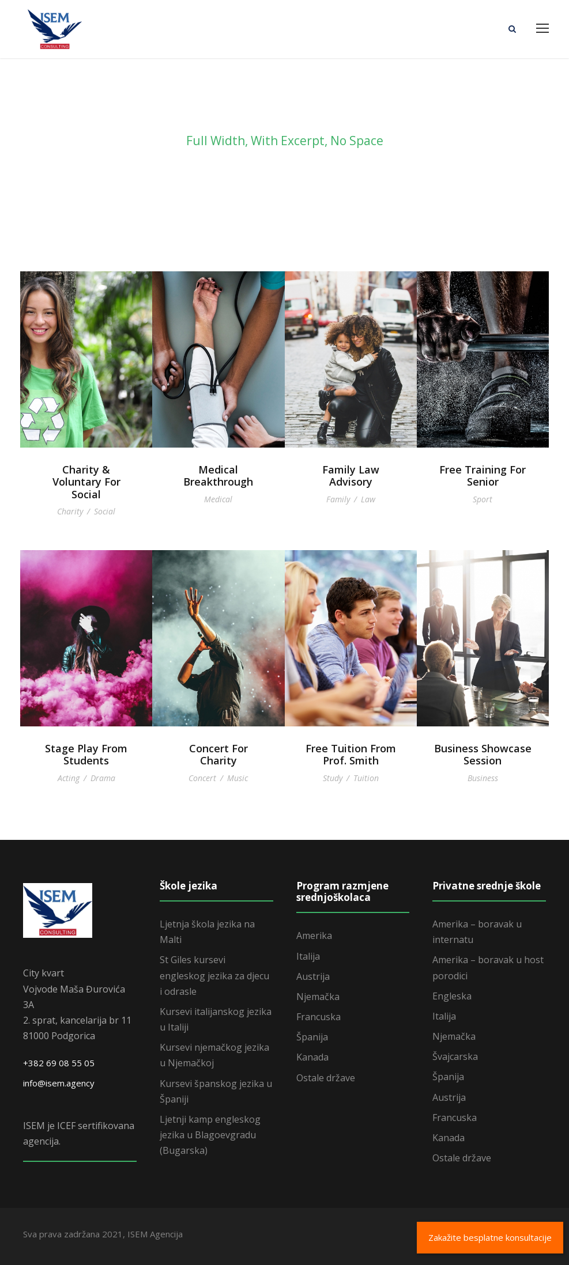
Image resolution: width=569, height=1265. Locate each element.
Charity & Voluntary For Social (86, 482)
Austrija (313, 976)
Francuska (318, 1016)
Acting (69, 777)
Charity (70, 511)
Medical (218, 499)
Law (368, 499)
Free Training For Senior (482, 476)
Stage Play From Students (86, 754)
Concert (202, 777)
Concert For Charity (218, 754)
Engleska (452, 996)
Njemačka (318, 996)
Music (237, 777)
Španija (312, 1037)
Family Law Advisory (350, 476)
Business (483, 777)
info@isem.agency (59, 1083)
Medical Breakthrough (218, 476)
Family (338, 499)
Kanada (312, 1057)
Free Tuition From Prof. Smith (351, 754)
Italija (308, 956)
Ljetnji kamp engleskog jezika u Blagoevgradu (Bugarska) (210, 1135)
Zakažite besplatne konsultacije (490, 1237)
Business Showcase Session (483, 754)
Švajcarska (455, 1056)
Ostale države (325, 1077)
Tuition (366, 777)
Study (332, 777)
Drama (103, 777)
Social (104, 511)
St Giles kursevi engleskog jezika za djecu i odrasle (214, 975)
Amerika (314, 935)
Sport (482, 499)
